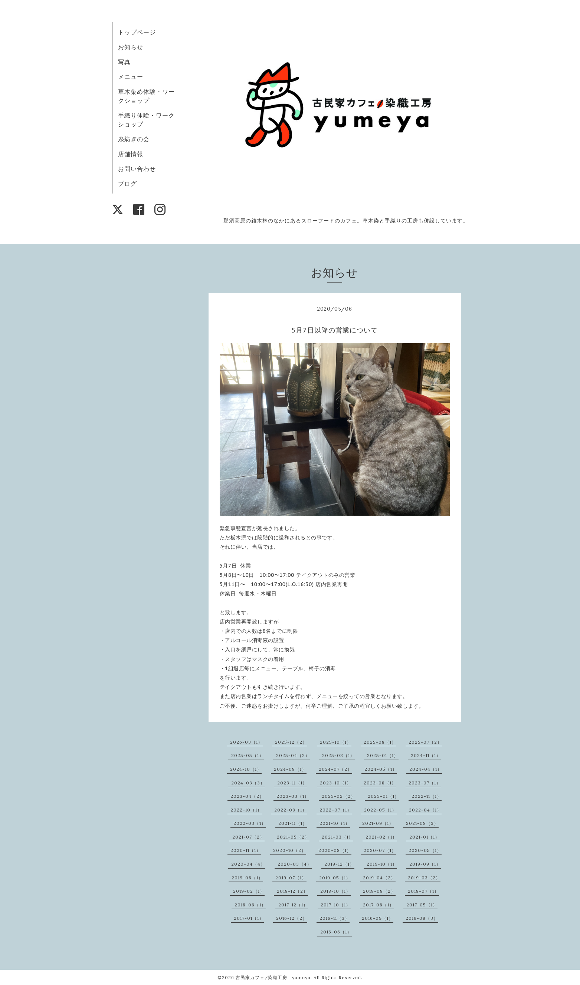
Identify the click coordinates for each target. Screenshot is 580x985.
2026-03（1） (246, 742)
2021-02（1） (381, 837)
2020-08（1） (334, 850)
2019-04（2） (379, 877)
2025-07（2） (425, 742)
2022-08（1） (290, 810)
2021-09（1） (378, 823)
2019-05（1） (335, 877)
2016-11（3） (335, 918)
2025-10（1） (335, 742)
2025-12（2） (291, 742)
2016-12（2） (291, 918)
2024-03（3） (248, 783)
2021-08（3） (422, 823)
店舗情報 (130, 154)
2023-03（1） (292, 796)
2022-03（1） (249, 823)
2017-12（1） (293, 905)
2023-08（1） (380, 783)
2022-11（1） (427, 796)
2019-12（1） (339, 864)
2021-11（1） (292, 823)
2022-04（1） (425, 810)
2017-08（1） (378, 905)
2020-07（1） (380, 850)
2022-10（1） (246, 810)
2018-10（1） (335, 891)
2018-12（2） (292, 891)
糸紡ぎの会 (134, 139)
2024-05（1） (380, 769)
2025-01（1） (383, 755)
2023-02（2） (338, 796)
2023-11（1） (292, 783)
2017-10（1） (336, 905)
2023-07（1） (425, 783)
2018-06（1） (250, 905)
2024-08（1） (290, 769)
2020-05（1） (425, 850)
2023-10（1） (335, 783)
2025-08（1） (380, 742)
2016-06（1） (336, 932)
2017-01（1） (249, 918)
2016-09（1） (377, 918)
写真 (124, 62)
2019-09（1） (425, 864)
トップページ (137, 32)
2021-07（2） (248, 837)
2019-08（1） (247, 877)
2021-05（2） (293, 837)
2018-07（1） (423, 891)
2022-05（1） (380, 810)
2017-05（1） (422, 905)
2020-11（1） (245, 850)
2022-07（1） (336, 810)
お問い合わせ (137, 168)
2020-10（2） (289, 850)
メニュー (130, 76)
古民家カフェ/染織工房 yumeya (273, 977)
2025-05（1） (247, 755)
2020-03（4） (295, 864)
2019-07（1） (291, 877)
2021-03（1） (337, 837)
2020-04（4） (248, 864)
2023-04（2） (247, 796)
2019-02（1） (249, 891)
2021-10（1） (335, 823)
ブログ (127, 183)
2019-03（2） (424, 877)
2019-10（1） (382, 864)
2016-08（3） (422, 918)
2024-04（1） (425, 769)
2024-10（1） (246, 769)
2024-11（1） (426, 755)
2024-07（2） (335, 769)
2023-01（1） (383, 796)
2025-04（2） (293, 755)
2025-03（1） (338, 755)
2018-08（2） (379, 891)
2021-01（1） (424, 837)
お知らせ (130, 47)
